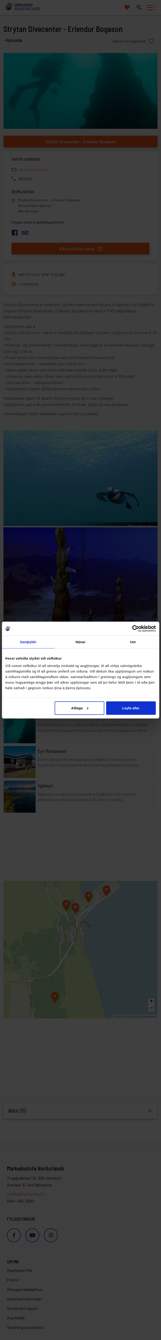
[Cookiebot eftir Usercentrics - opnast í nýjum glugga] (135, 628)
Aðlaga (79, 708)
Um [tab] (133, 642)
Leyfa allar (130, 708)
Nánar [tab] (80, 642)
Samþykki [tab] (28, 642)
